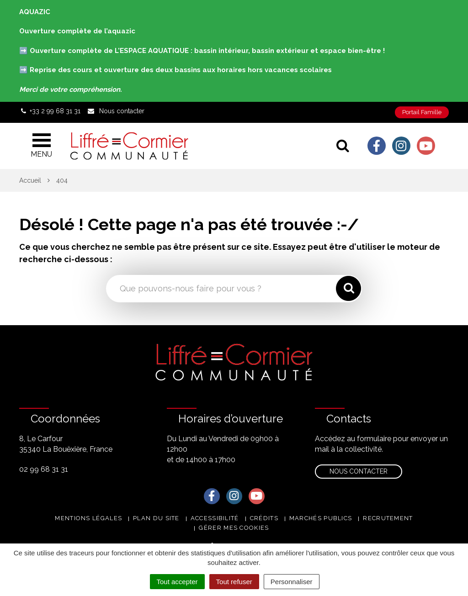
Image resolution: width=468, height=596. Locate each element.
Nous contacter (359, 471)
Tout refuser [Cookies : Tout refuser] (234, 581)
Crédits (264, 518)
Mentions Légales (88, 518)
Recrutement (388, 518)
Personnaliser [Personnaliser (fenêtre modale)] (292, 581)
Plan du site (156, 518)
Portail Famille (421, 112)
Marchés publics (320, 518)
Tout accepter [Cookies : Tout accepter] (177, 581)
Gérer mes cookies (234, 527)
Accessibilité (215, 518)
